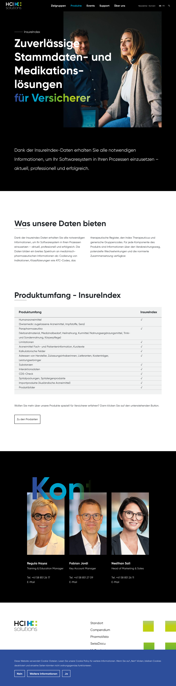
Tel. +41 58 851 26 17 (38, 577)
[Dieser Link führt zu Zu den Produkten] (27, 419)
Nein (19, 673)
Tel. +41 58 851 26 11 (122, 577)
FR (163, 6)
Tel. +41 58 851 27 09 (81, 577)
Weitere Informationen (43, 673)
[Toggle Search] (169, 5)
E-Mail (31, 582)
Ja (66, 673)
